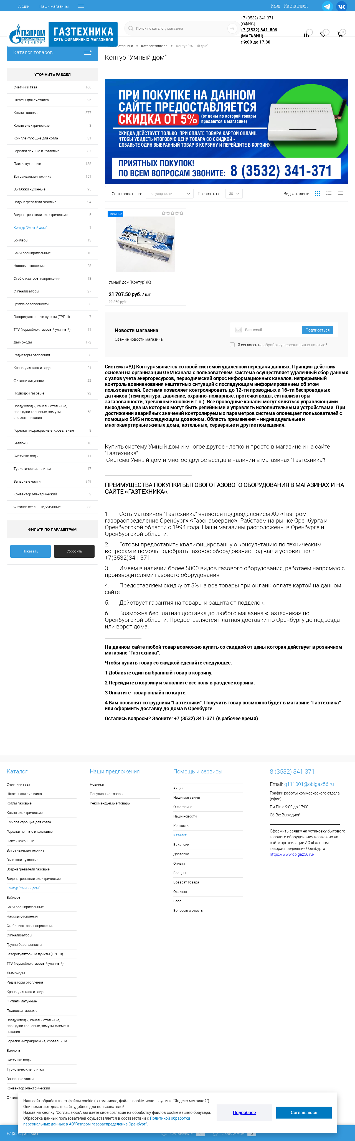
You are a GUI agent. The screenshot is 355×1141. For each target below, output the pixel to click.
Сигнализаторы (26, 291)
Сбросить (74, 551)
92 (89, 393)
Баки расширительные (32, 253)
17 (89, 469)
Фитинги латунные (29, 380)
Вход (275, 5)
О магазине (182, 807)
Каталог (179, 835)
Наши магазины (54, 6)
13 (89, 240)
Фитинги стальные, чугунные (37, 507)
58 (89, 412)
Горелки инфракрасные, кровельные (44, 430)
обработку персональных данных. (294, 345)
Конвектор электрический (35, 494)
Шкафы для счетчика (31, 100)
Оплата (179, 863)
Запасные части (27, 481)
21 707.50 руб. (145, 297)
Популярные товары (106, 794)
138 (88, 164)
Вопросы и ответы (188, 910)
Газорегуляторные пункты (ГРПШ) (42, 317)
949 (88, 481)
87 (89, 151)
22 (89, 380)
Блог (177, 901)
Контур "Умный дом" (30, 227)
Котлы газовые (26, 113)
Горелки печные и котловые (37, 151)
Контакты (181, 826)
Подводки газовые (29, 393)
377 (88, 113)
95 (89, 189)
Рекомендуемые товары (110, 803)
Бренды (179, 873)
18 (89, 278)
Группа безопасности (31, 304)
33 (89, 507)
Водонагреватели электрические (41, 215)
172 (88, 342)
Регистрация (296, 5)
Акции (23, 6)
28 (89, 266)
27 (89, 291)
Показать (30, 551)
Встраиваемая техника (32, 176)
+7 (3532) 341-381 (23, 1133)
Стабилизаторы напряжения (37, 278)
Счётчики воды (26, 456)
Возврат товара (186, 882)
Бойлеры (21, 240)
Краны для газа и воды (32, 368)
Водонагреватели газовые (35, 202)
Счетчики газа (25, 87)
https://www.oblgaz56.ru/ (292, 854)
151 (88, 176)
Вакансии (181, 844)
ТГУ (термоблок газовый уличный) (42, 329)
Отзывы (180, 892)
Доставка (181, 854)
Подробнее (244, 1112)
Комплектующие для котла (36, 138)
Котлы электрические (32, 125)
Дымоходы (23, 342)
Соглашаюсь (304, 1112)
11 (89, 329)
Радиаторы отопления (32, 355)
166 (88, 87)
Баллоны (21, 443)
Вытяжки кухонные (29, 189)
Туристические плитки (32, 469)
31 (89, 138)
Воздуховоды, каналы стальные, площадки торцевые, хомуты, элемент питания (40, 412)
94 (89, 202)
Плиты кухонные (27, 164)
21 (89, 368)
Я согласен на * (282, 345)
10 (89, 253)
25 (89, 100)
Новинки (97, 784)
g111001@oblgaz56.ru (309, 784)
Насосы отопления (29, 266)
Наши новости (185, 816)
